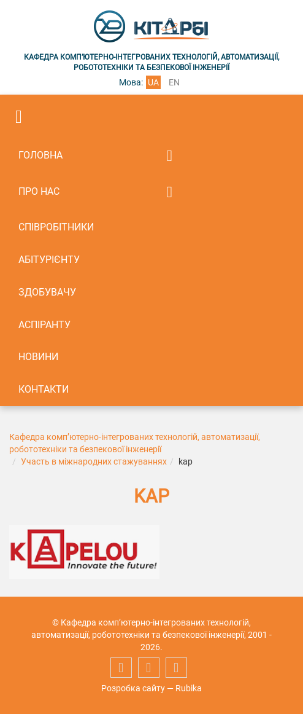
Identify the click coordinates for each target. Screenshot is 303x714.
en (174, 82)
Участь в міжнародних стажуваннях (94, 461)
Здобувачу (47, 292)
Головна (40, 155)
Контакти (43, 389)
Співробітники (56, 227)
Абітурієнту (49, 259)
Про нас (38, 191)
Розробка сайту (133, 688)
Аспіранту (44, 325)
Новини (38, 357)
